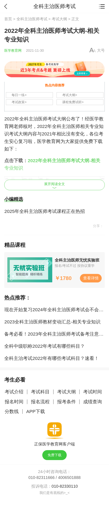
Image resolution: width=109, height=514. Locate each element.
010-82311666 (41, 477)
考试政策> (19, 102)
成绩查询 (92, 401)
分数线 (12, 411)
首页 (8, 19)
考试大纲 (59, 19)
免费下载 (54, 455)
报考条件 (66, 401)
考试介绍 (14, 391)
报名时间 (14, 401)
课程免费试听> (73, 102)
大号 (101, 50)
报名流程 (40, 401)
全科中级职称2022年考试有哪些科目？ (44, 346)
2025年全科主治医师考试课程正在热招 (44, 211)
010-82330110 (65, 486)
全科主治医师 (66, 126)
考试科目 (40, 391)
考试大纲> (69, 95)
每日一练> (19, 95)
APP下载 (35, 411)
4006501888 (69, 477)
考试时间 (92, 391)
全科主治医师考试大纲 (42, 118)
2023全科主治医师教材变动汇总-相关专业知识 (52, 321)
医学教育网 (13, 50)
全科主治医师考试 (31, 19)
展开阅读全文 (54, 185)
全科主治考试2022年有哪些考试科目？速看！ (51, 358)
